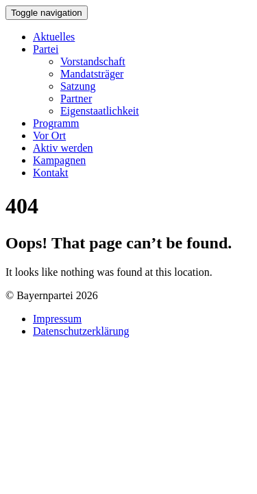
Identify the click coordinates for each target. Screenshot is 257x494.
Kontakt (51, 172)
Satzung (78, 86)
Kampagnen (59, 160)
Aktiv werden (63, 148)
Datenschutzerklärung (81, 331)
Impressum (57, 319)
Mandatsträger (91, 74)
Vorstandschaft (92, 61)
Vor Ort (49, 135)
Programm (56, 123)
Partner (76, 98)
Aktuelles (54, 37)
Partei (45, 49)
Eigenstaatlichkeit (99, 111)
